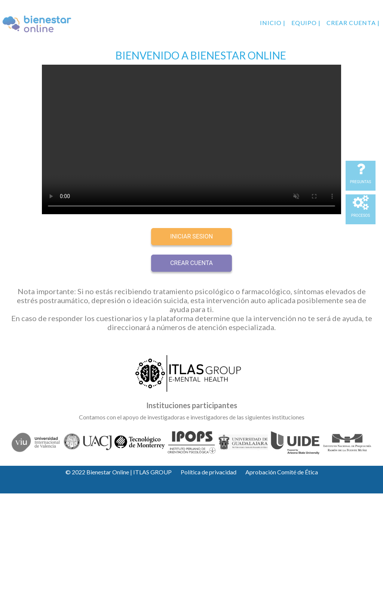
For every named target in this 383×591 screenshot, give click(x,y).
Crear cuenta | (353, 22)
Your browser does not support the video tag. (191, 139)
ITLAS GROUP (152, 471)
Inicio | (272, 22)
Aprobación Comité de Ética (281, 471)
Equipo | (306, 22)
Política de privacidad (208, 471)
